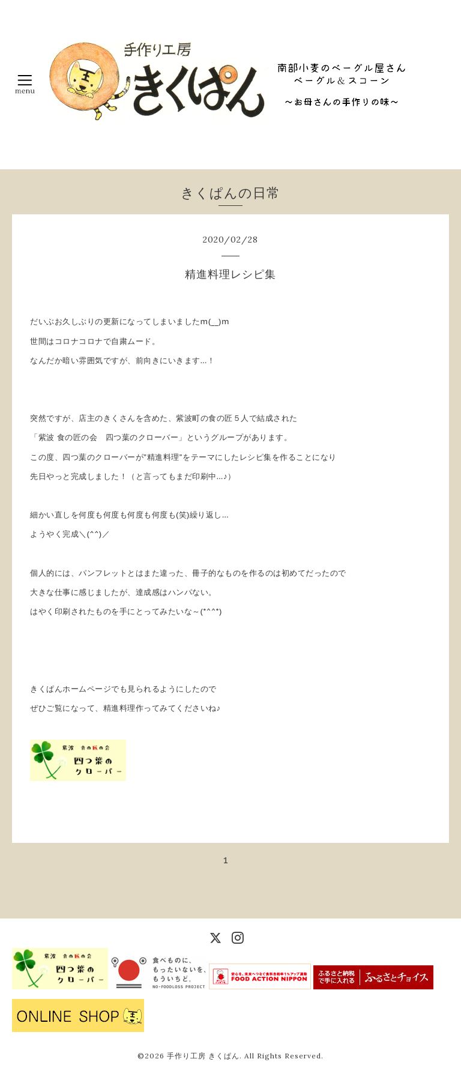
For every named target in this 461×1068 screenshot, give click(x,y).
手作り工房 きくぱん (203, 1055)
